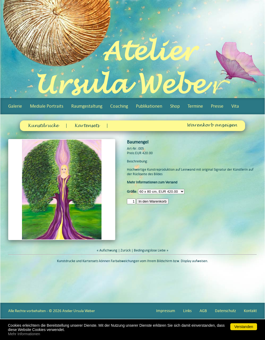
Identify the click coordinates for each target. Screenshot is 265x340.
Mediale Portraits (46, 106)
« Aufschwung (107, 250)
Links (187, 310)
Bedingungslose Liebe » (151, 250)
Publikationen (149, 106)
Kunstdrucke (43, 126)
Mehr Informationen (24, 334)
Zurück (126, 250)
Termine (195, 106)
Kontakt (250, 310)
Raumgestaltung (86, 106)
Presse (217, 106)
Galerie (15, 106)
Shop (175, 106)
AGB (203, 310)
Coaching (119, 106)
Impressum (165, 310)
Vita (235, 106)
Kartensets (86, 126)
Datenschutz (225, 310)
